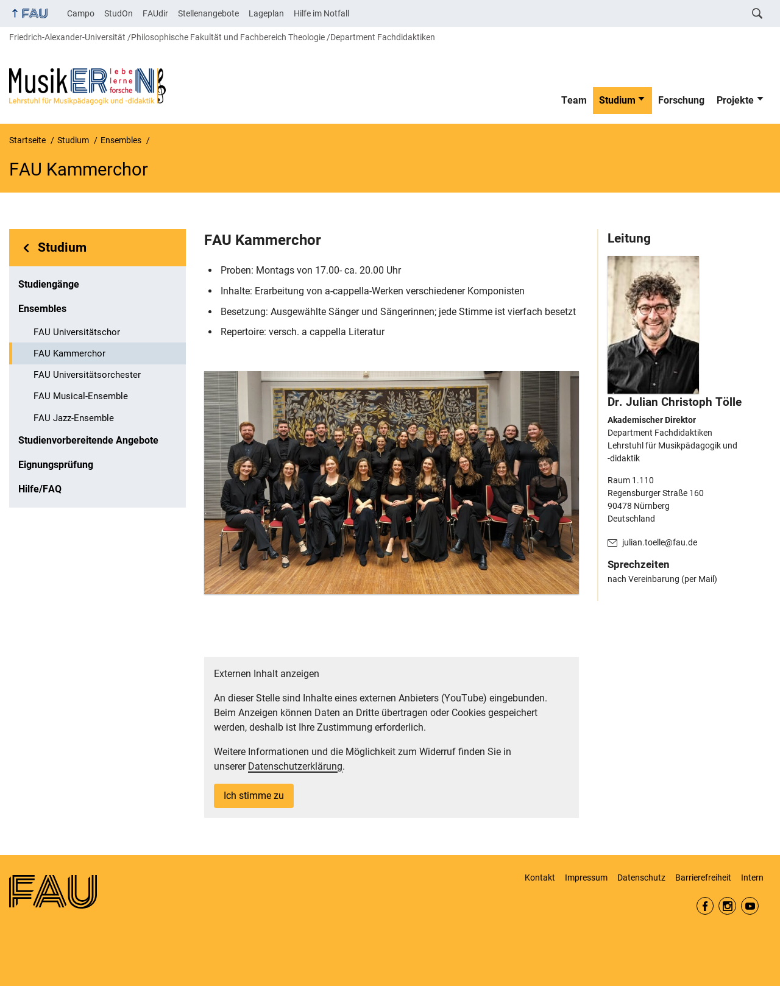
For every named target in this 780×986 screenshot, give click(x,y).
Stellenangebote (208, 13)
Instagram (727, 906)
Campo (80, 13)
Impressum (586, 877)
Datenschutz (641, 877)
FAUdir (155, 13)
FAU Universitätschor (77, 332)
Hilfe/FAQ (40, 489)
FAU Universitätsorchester (87, 374)
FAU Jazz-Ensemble (74, 418)
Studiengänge (48, 284)
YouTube (750, 906)
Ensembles (42, 308)
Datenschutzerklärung (295, 766)
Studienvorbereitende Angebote (88, 440)
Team (574, 100)
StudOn (118, 13)
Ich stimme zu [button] (254, 795)
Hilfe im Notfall (321, 13)
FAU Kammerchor (69, 353)
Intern (752, 877)
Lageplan (266, 13)
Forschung (681, 100)
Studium (617, 100)
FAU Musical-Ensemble (81, 396)
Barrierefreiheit (703, 877)
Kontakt (540, 877)
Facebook (705, 906)
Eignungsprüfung (55, 464)
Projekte (735, 100)
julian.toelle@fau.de (659, 542)
